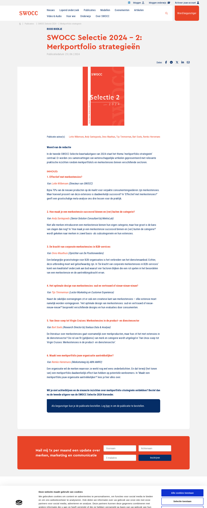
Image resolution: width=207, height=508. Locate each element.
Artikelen (139, 10)
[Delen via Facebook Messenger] (171, 62)
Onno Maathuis (108, 136)
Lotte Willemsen (76, 136)
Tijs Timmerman (123, 136)
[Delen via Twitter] (177, 62)
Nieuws (51, 10)
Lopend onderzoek (69, 10)
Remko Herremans (151, 136)
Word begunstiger (186, 13)
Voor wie (71, 16)
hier (108, 405)
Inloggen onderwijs (159, 2)
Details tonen (159, 502)
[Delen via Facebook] (166, 62)
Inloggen (138, 2)
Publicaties (90, 10)
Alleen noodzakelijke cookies (182, 489)
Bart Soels (137, 136)
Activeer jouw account (187, 2)
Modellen (105, 10)
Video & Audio (54, 16)
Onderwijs (85, 16)
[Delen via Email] (188, 62)
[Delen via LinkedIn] (182, 62)
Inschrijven (155, 457)
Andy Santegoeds (93, 136)
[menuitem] (50, 10)
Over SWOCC (102, 16)
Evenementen (122, 10)
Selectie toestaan (182, 481)
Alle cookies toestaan (182, 472)
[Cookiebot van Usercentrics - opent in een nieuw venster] (19, 502)
